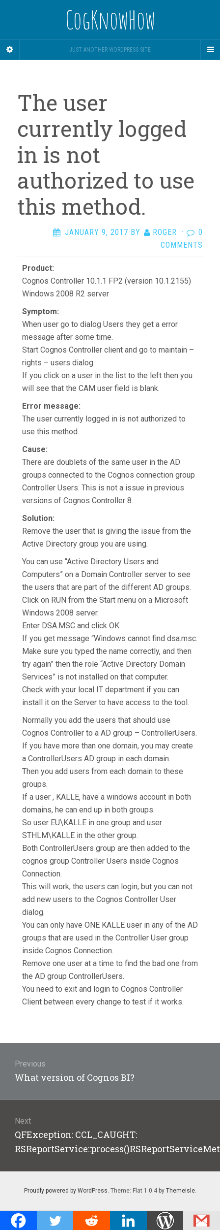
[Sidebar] (10, 50)
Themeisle (180, 1190)
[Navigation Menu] (210, 50)
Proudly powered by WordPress (66, 1190)
